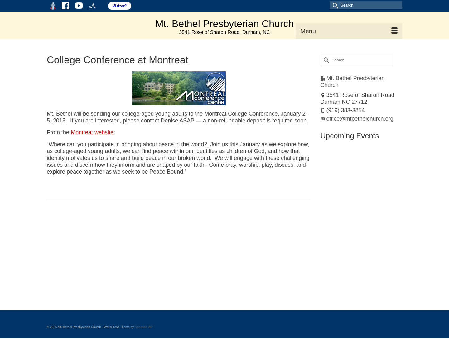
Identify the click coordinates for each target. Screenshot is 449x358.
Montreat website (92, 132)
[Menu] (349, 31)
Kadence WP (144, 327)
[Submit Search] (334, 5)
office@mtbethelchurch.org (357, 119)
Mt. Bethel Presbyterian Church (224, 23)
